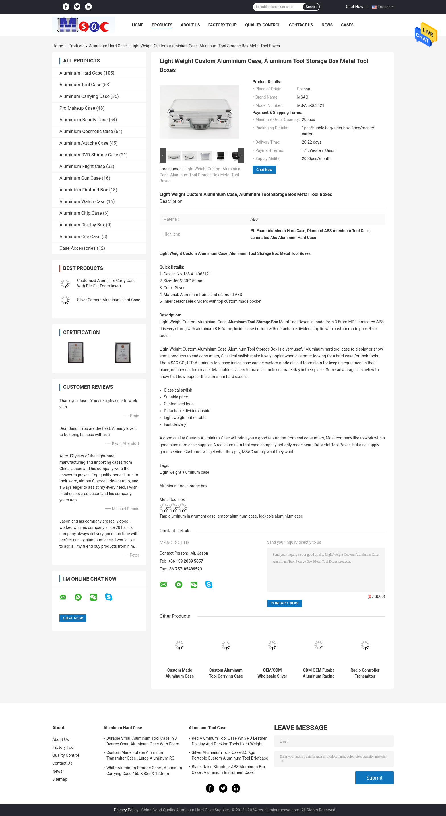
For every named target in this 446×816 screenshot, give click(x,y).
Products (162, 25)
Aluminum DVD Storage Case (88, 155)
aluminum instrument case (192, 516)
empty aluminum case (237, 516)
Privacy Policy (126, 810)
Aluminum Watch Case (82, 201)
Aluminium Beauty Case (83, 119)
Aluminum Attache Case (83, 143)
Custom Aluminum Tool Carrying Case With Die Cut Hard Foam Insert (226, 673)
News (327, 25)
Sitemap (59, 779)
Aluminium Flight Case (82, 166)
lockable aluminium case (281, 516)
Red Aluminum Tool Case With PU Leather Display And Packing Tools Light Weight (229, 741)
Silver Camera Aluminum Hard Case (108, 300)
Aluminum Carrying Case (84, 96)
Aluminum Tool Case (80, 84)
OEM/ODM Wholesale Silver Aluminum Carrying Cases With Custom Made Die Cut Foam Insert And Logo (272, 673)
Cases (347, 25)
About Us (190, 25)
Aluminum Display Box (82, 225)
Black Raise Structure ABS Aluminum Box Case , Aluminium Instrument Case (229, 769)
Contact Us (301, 25)
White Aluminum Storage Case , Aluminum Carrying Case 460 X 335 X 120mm (144, 771)
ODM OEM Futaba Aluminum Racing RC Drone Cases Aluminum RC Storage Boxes (318, 673)
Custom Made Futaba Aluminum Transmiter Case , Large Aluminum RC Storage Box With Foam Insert (140, 756)
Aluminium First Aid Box (83, 190)
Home (137, 25)
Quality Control (262, 25)
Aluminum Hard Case (108, 46)
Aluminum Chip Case (80, 213)
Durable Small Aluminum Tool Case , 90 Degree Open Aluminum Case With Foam (142, 741)
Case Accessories (77, 248)
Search (311, 7)
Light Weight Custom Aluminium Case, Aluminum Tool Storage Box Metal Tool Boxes (200, 175)
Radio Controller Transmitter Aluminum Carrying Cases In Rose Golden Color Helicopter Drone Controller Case (365, 673)
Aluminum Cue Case (79, 236)
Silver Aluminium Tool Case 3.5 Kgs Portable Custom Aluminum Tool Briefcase (230, 755)
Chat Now (354, 6)
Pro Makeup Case (77, 108)
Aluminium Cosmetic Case (86, 131)
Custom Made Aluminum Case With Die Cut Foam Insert (179, 673)
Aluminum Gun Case (80, 178)
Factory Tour (222, 25)
